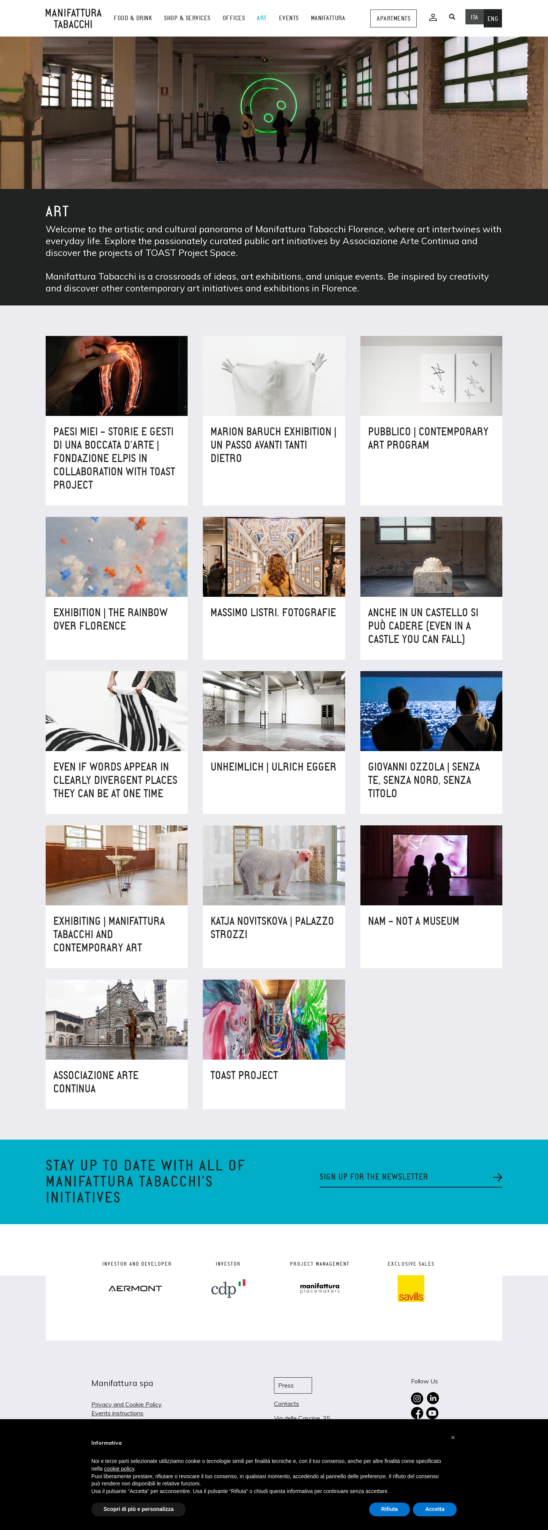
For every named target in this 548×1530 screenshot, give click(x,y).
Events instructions (117, 1413)
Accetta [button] (434, 1509)
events (289, 18)
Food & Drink (133, 18)
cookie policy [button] (119, 1469)
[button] (453, 1437)
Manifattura (328, 18)
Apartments (393, 18)
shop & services (187, 18)
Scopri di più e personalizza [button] (139, 1509)
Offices (234, 18)
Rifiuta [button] (389, 1509)
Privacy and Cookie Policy (126, 1404)
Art (262, 18)
